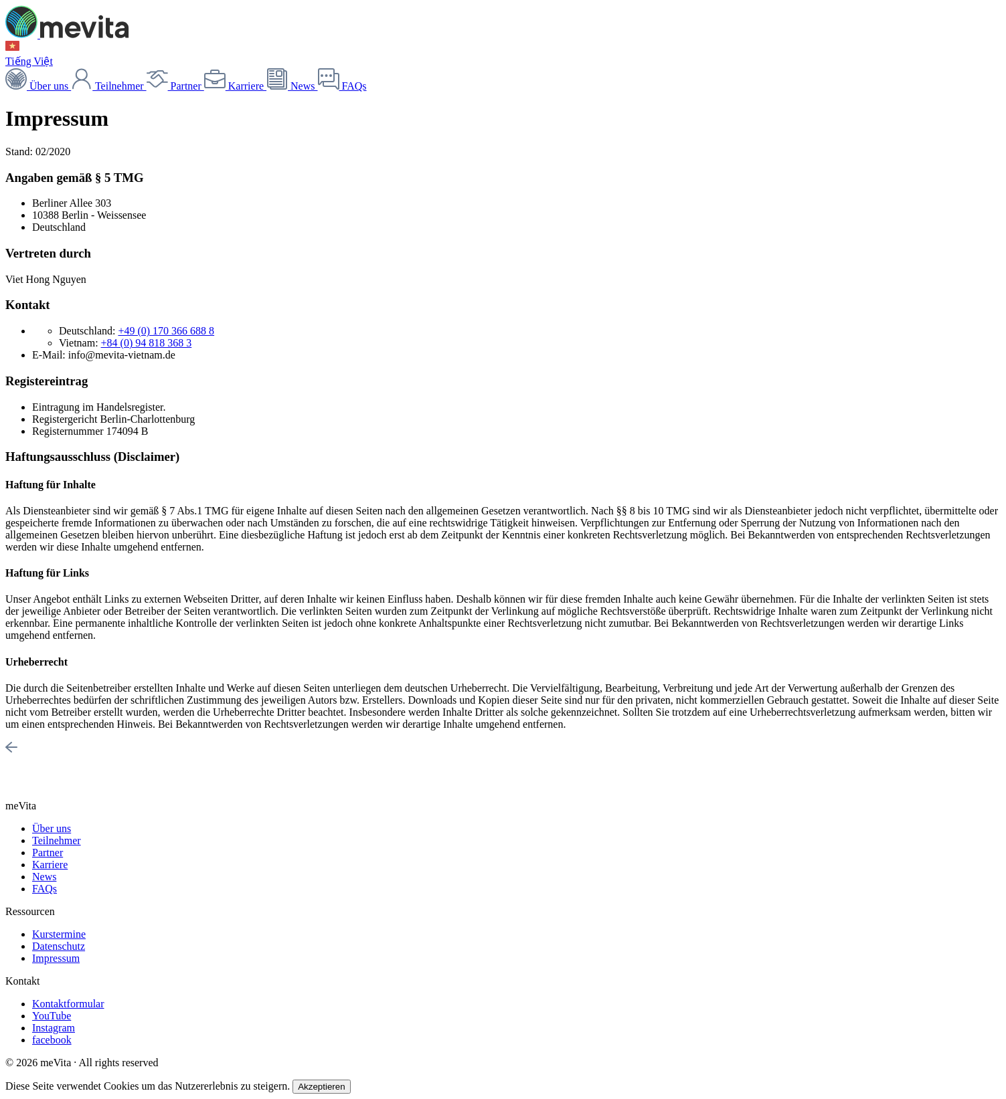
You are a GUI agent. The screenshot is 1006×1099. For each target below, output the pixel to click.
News (291, 86)
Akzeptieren (321, 1087)
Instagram (53, 1027)
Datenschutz (58, 946)
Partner (175, 86)
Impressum (56, 958)
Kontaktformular (68, 1003)
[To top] (11, 749)
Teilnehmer (108, 86)
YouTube (51, 1015)
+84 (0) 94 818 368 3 (146, 342)
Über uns (38, 86)
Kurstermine (59, 934)
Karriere (235, 86)
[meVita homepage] (67, 34)
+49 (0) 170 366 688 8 (166, 330)
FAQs (342, 86)
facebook (52, 1039)
